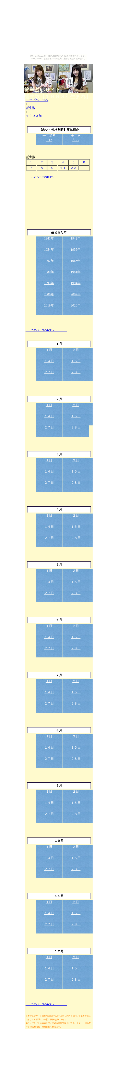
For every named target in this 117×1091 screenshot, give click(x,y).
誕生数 (30, 108)
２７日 (49, 372)
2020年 (76, 305)
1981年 (76, 272)
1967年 (49, 260)
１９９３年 (34, 116)
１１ (63, 167)
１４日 (49, 361)
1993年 (49, 283)
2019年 (49, 305)
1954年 (49, 249)
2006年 (49, 294)
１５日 (76, 361)
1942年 (76, 238)
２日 (75, 350)
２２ (73, 167)
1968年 (76, 260)
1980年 (49, 272)
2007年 (76, 294)
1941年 (49, 238)
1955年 (76, 249)
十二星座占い (49, 138)
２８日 (76, 372)
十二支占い (76, 138)
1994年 (76, 283)
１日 (49, 350)
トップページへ (37, 100)
